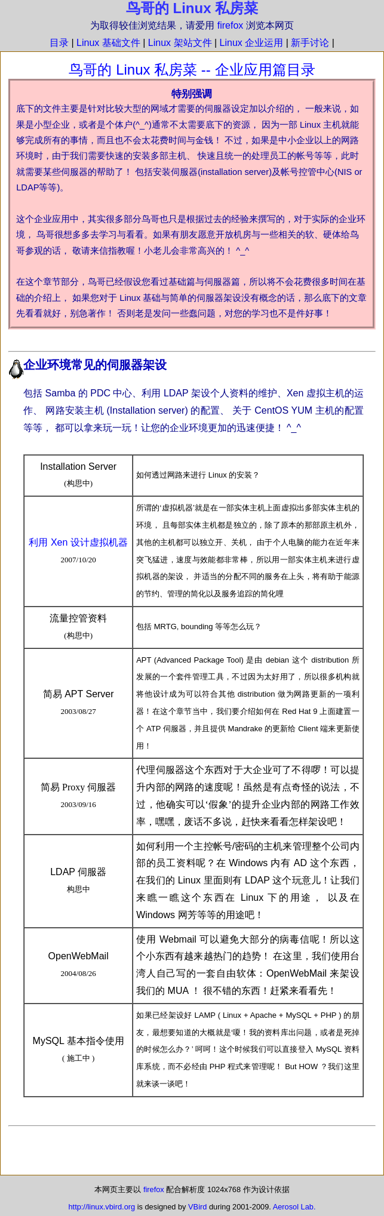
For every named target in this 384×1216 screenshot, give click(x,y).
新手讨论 (310, 43)
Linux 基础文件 (108, 43)
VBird (197, 1206)
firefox (230, 25)
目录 (59, 43)
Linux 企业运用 (252, 43)
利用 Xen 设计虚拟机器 (78, 542)
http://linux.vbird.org (101, 1206)
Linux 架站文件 (180, 43)
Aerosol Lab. (294, 1206)
